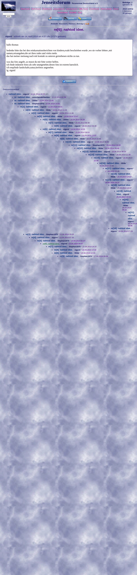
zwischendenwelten (41, 97)
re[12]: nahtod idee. (87, 148)
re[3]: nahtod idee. (35, 110)
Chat (80, 12)
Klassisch (63, 24)
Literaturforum (71, 9)
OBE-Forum (83, 9)
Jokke (34, 100)
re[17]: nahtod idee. (115, 168)
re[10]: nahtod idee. (75, 142)
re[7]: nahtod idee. (57, 122)
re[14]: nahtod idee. (98, 154)
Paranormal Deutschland (83, 3)
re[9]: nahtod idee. (69, 138)
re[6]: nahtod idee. (52, 119)
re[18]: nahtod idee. (121, 174)
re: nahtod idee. (22, 97)
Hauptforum (25, 9)
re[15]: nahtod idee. (104, 157)
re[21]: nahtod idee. (131, 215)
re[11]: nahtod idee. (81, 145)
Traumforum (94, 9)
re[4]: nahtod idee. (40, 113)
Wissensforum (106, 9)
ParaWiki (72, 12)
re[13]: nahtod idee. (92, 151)
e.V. (96, 3)
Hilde (48, 110)
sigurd (8, 36)
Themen (72, 24)
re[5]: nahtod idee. (46, 116)
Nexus (115, 9)
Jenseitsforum (59, 9)
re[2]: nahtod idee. (29, 106)
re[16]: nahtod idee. (109, 163)
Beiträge (80, 24)
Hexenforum (47, 9)
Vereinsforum (62, 12)
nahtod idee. (15, 94)
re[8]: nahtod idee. (63, 126)
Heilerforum (36, 9)
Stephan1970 (38, 104)
